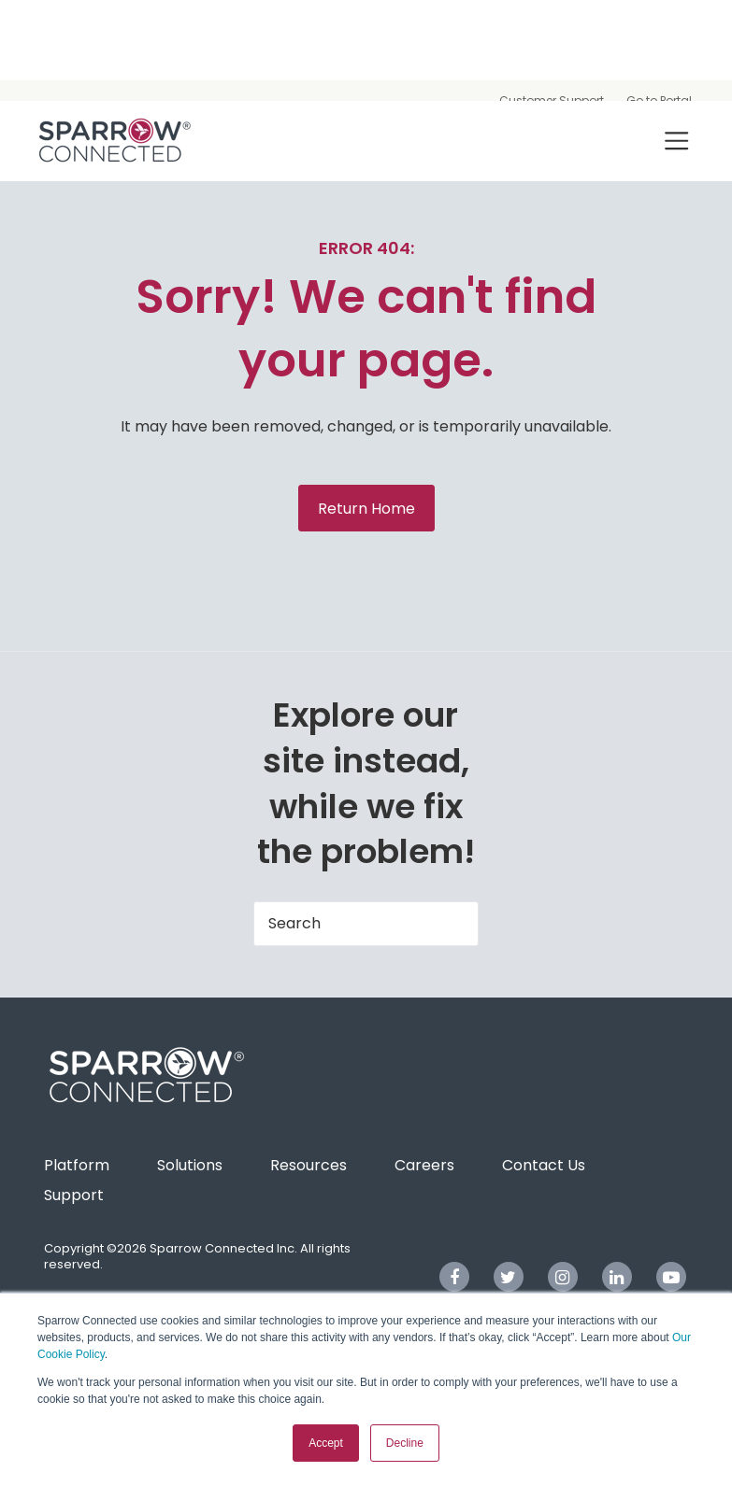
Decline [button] (404, 1443)
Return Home (366, 508)
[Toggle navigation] (676, 140)
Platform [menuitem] (76, 1165)
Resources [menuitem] (308, 1165)
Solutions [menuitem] (189, 1165)
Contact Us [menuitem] (543, 1165)
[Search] (366, 923)
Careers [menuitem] (424, 1165)
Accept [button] (326, 1443)
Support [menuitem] (74, 1195)
